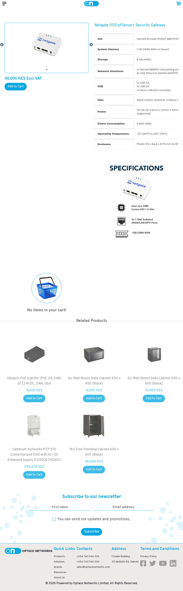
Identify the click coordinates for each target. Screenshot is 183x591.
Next (91, 45)
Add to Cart (16, 87)
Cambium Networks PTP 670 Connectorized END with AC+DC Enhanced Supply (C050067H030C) (38, 454)
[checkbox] (54, 519)
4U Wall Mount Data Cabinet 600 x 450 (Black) (97, 381)
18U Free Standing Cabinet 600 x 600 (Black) (97, 452)
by (71, 583)
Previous (2, 45)
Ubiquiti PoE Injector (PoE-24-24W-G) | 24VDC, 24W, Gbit (37, 381)
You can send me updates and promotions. (94, 519)
